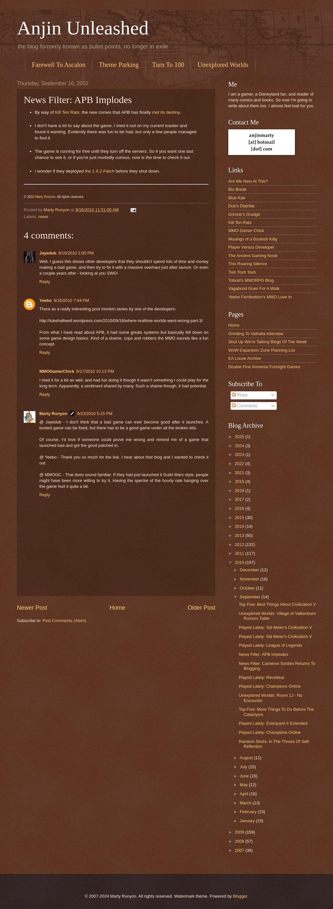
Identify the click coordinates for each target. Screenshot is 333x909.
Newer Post (32, 607)
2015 (240, 517)
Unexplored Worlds (222, 64)
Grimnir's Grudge (244, 214)
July (244, 766)
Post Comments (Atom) (64, 620)
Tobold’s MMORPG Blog (250, 280)
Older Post (201, 607)
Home (117, 607)
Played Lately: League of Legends (270, 645)
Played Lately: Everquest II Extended (273, 723)
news (43, 216)
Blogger (240, 896)
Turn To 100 (168, 64)
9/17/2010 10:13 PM (95, 371)
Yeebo (45, 300)
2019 (240, 481)
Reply (44, 281)
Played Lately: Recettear (261, 677)
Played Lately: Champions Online (269, 686)
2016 (240, 508)
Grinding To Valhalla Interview (255, 333)
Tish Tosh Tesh (242, 272)
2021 (240, 472)
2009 (240, 832)
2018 (240, 490)
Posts (239, 395)
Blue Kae (236, 197)
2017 (240, 499)
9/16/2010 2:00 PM (76, 253)
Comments (244, 405)
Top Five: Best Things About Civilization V (277, 604)
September (250, 596)
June (245, 775)
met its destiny (166, 112)
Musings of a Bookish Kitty (252, 239)
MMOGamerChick (56, 371)
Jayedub (47, 253)
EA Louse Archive (244, 358)
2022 (240, 463)
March (246, 802)
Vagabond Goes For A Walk (253, 288)
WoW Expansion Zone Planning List (261, 350)
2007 (240, 850)
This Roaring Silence (247, 263)
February (249, 811)
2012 (240, 544)
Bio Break (237, 189)
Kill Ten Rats (67, 112)
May (244, 784)
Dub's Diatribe (241, 205)
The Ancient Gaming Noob (252, 255)
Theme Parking (119, 64)
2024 (240, 445)
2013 (240, 535)
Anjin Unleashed (83, 28)
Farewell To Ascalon (59, 64)
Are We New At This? (248, 181)
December (250, 569)
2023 (240, 454)
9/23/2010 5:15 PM (95, 413)
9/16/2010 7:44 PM (71, 300)
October (248, 588)
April (244, 793)
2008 (240, 841)
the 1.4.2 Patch (99, 171)
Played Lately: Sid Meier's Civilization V (275, 627)
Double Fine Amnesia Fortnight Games (264, 366)
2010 (240, 562)
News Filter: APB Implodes (263, 654)
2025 (240, 436)
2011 (240, 553)
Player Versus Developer (251, 247)
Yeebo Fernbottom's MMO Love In (260, 296)
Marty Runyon (45, 197)
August (247, 757)
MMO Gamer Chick (246, 230)
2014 (240, 526)
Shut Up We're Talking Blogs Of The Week (267, 341)
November (250, 579)
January (248, 820)
